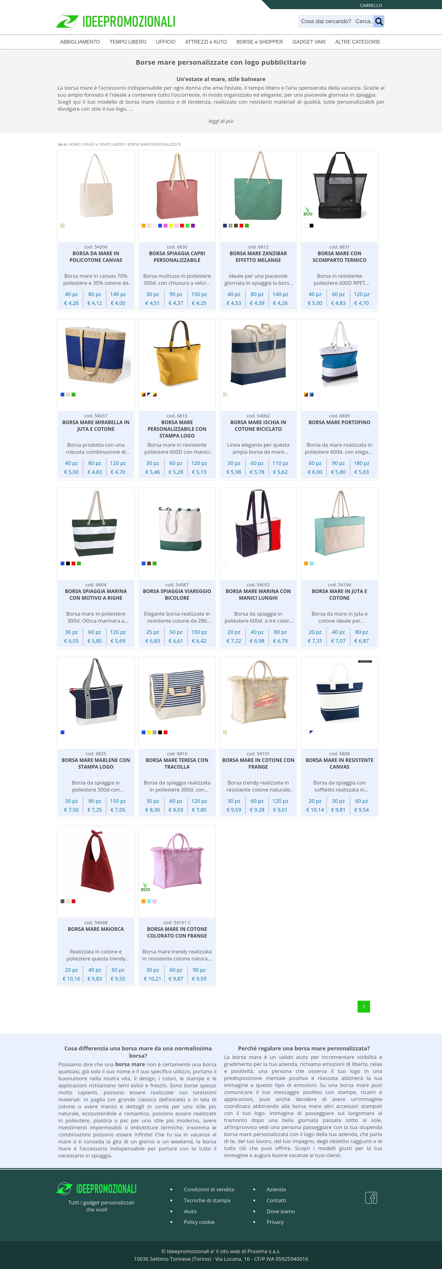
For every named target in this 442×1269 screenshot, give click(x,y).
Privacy (275, 1221)
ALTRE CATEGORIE (357, 42)
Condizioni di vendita (209, 1189)
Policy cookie (199, 1221)
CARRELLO (371, 5)
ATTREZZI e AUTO (206, 42)
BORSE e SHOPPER (260, 42)
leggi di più (221, 120)
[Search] (337, 21)
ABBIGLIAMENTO (80, 42)
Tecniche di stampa (207, 1200)
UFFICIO (166, 42)
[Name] (378, 21)
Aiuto (190, 1211)
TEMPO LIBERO (128, 42)
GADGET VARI (309, 42)
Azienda (276, 1189)
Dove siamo (281, 1211)
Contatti (276, 1200)
